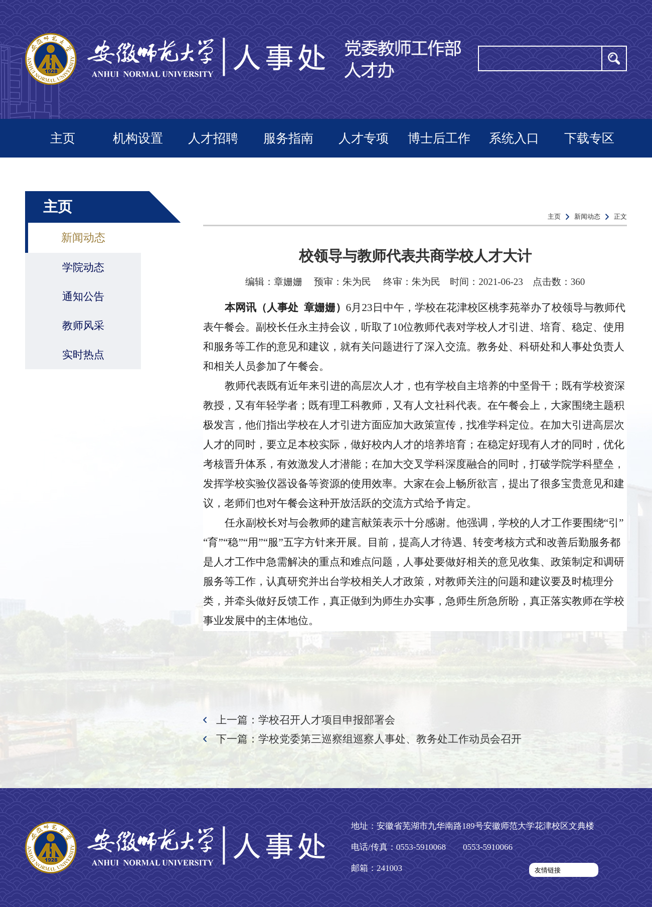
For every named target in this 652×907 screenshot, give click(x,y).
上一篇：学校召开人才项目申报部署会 (305, 720)
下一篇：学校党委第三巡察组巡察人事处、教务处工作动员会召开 (369, 739)
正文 (620, 216)
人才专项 (364, 138)
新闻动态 (83, 237)
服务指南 (288, 138)
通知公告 (83, 296)
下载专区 (589, 138)
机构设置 (138, 138)
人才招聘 (213, 138)
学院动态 (83, 267)
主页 (62, 138)
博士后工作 (439, 138)
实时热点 (83, 355)
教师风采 (83, 326)
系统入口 (514, 138)
